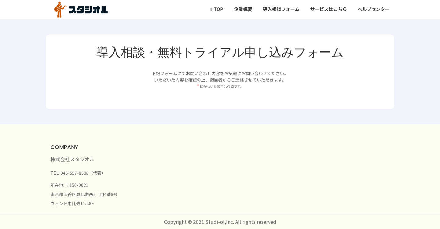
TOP (218, 9)
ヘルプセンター (374, 9)
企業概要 (243, 9)
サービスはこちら (328, 9)
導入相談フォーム (281, 9)
